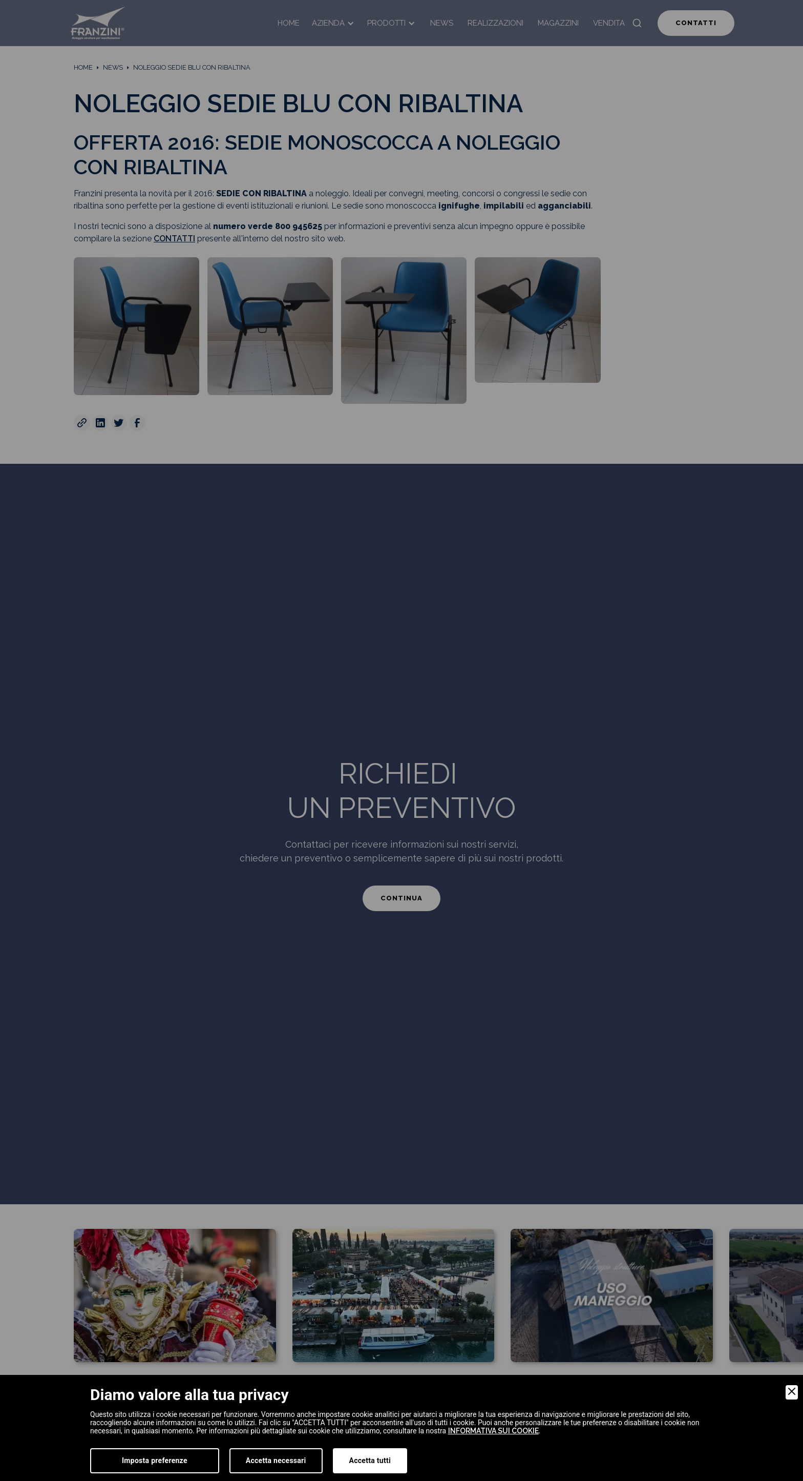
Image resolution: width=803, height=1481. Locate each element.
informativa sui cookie (493, 1431)
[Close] (792, 1392)
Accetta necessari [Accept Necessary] (276, 1460)
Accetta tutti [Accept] (370, 1460)
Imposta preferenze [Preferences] (154, 1460)
